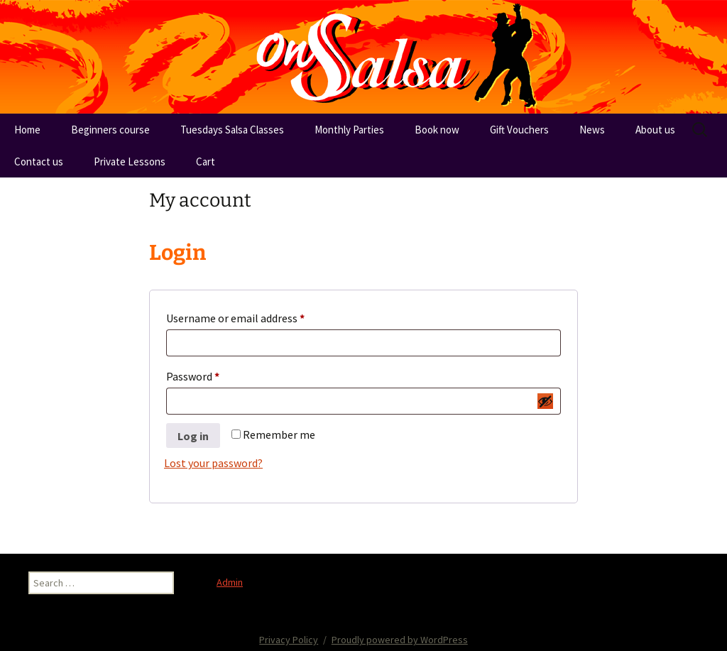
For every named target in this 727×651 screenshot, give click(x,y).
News (592, 129)
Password (213, 374)
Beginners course (110, 129)
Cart (205, 161)
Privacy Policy (288, 639)
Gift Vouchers (519, 129)
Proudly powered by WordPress (400, 639)
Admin (230, 582)
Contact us (38, 161)
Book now (437, 129)
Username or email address (256, 316)
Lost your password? (213, 463)
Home (27, 129)
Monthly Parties (349, 129)
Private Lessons (129, 161)
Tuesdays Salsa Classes (232, 129)
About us (655, 129)
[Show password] (545, 401)
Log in (193, 436)
